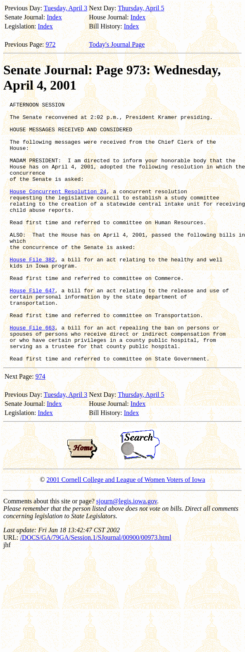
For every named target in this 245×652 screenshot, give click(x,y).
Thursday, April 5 (141, 8)
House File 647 (32, 328)
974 (40, 428)
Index (54, 17)
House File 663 (32, 373)
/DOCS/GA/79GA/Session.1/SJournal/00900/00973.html (95, 589)
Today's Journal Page (117, 44)
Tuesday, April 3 (66, 8)
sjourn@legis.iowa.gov (126, 553)
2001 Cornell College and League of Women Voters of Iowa (126, 531)
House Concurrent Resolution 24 (58, 209)
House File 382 (32, 291)
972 (51, 44)
